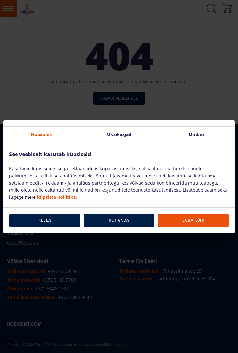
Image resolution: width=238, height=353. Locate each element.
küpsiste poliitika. (57, 197)
